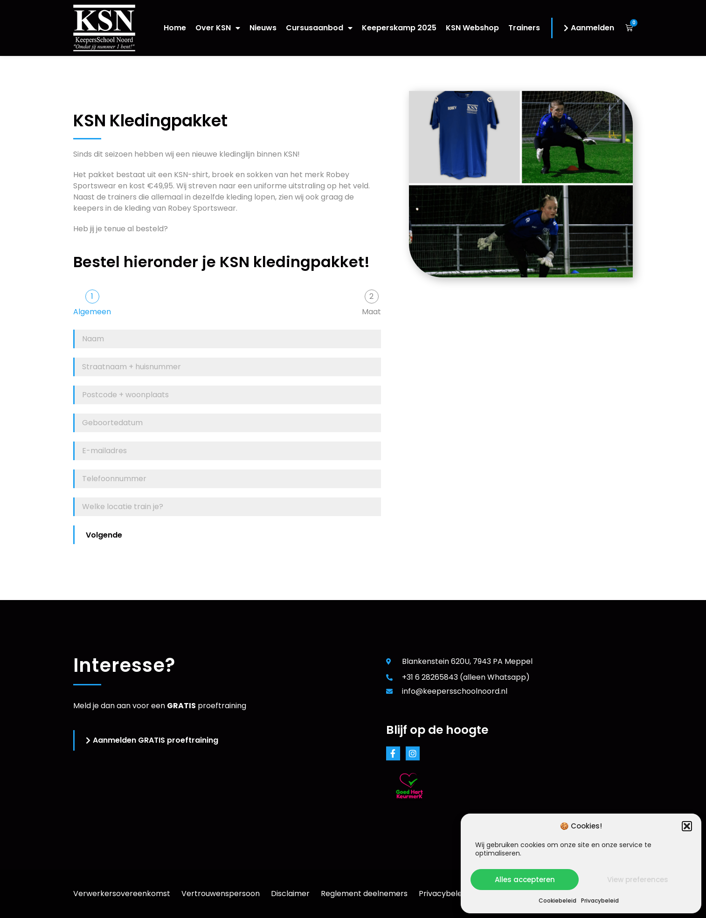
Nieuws (263, 27)
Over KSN (217, 27)
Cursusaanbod (319, 27)
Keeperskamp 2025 (399, 27)
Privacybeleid (600, 900)
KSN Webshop (472, 27)
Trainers (524, 27)
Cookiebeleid (557, 900)
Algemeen (92, 312)
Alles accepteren (525, 879)
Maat (371, 312)
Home (175, 27)
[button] (687, 826)
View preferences (637, 879)
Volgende (104, 535)
